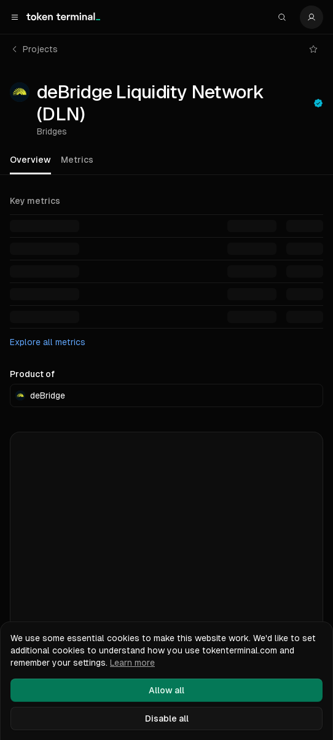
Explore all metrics (47, 342)
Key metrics (35, 201)
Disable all (167, 718)
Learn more (132, 663)
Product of (32, 374)
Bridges (52, 131)
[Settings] (311, 17)
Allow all (166, 690)
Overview (30, 160)
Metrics (77, 160)
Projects (34, 49)
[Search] (282, 17)
